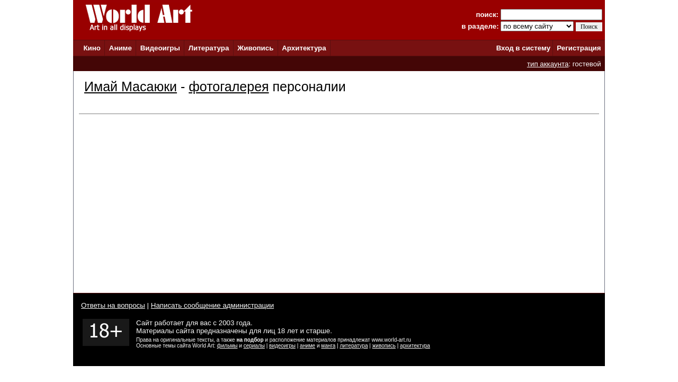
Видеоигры (160, 48)
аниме (307, 346)
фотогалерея (229, 86)
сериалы (254, 346)
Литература (209, 48)
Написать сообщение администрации (212, 305)
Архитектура (304, 48)
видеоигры (282, 346)
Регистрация (579, 48)
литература (354, 346)
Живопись (255, 48)
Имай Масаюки (130, 86)
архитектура (415, 346)
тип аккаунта (548, 64)
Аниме (120, 48)
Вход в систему (523, 48)
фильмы (227, 346)
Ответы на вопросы (113, 305)
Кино (92, 48)
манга (328, 346)
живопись (384, 346)
